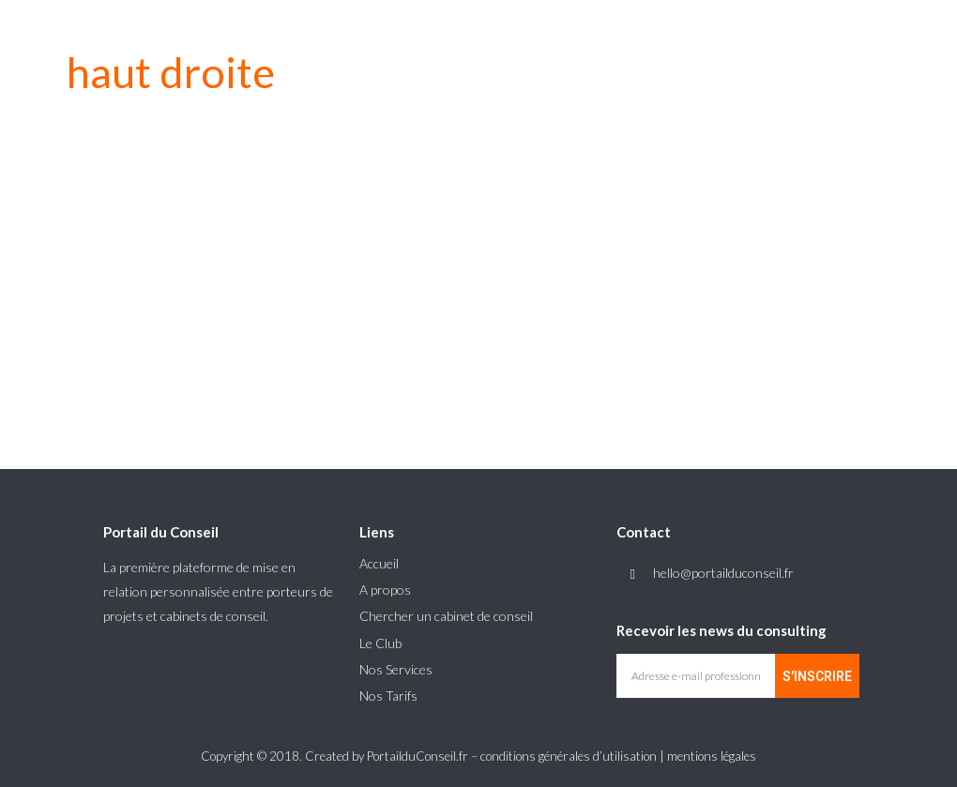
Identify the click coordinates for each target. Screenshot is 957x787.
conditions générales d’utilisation (568, 756)
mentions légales (711, 756)
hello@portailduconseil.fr (723, 573)
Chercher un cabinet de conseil (446, 616)
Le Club (380, 643)
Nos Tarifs (388, 696)
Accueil (379, 563)
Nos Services (396, 669)
